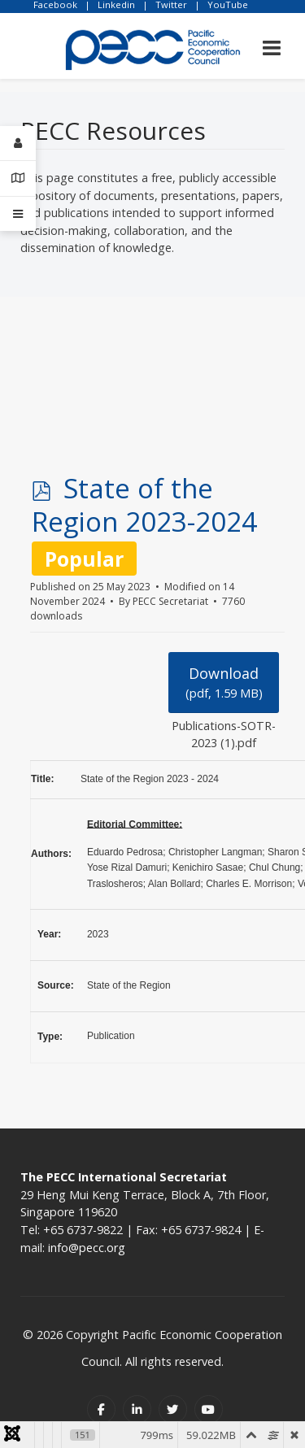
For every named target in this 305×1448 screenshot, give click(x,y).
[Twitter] (173, 1409)
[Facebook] (101, 1409)
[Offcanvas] (18, 214)
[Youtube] (208, 1409)
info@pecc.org (86, 1247)
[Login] (18, 143)
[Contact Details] (18, 178)
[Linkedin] (137, 1409)
